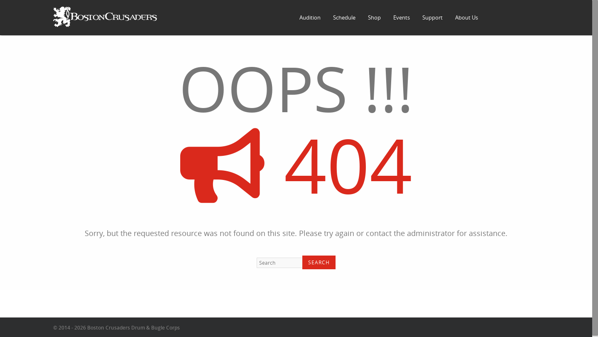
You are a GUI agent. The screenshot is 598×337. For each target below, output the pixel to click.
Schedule (344, 17)
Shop (374, 17)
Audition (310, 17)
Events (401, 17)
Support (432, 17)
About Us (466, 17)
